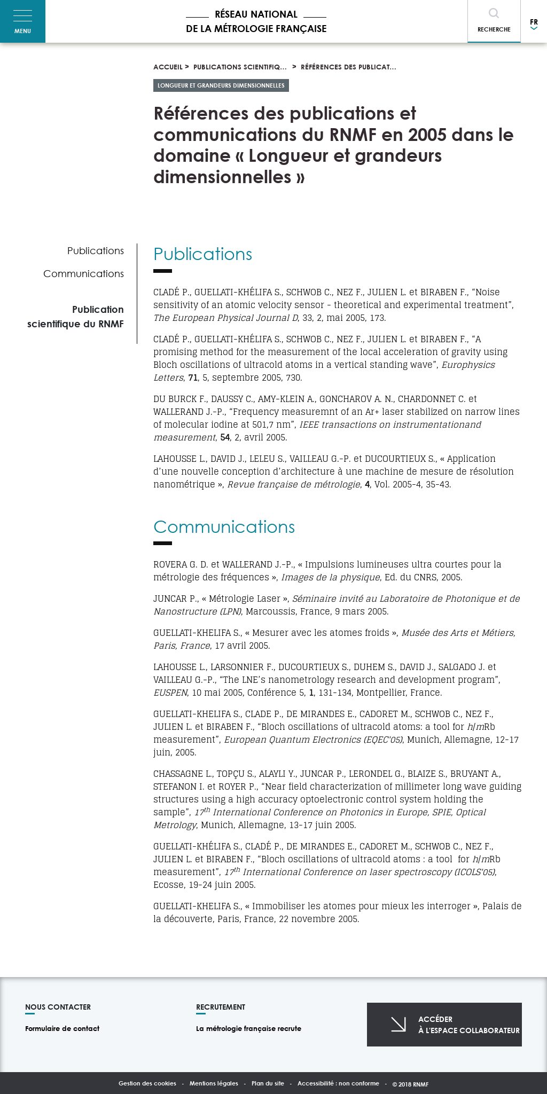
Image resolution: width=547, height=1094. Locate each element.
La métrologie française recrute (248, 1028)
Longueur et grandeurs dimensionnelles (221, 85)
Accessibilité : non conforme (338, 1083)
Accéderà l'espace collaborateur (469, 1024)
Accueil (168, 66)
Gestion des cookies (147, 1083)
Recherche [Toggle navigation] (494, 29)
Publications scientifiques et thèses (259, 66)
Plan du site (268, 1083)
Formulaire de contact (62, 1028)
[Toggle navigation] (22, 21)
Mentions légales (214, 1083)
